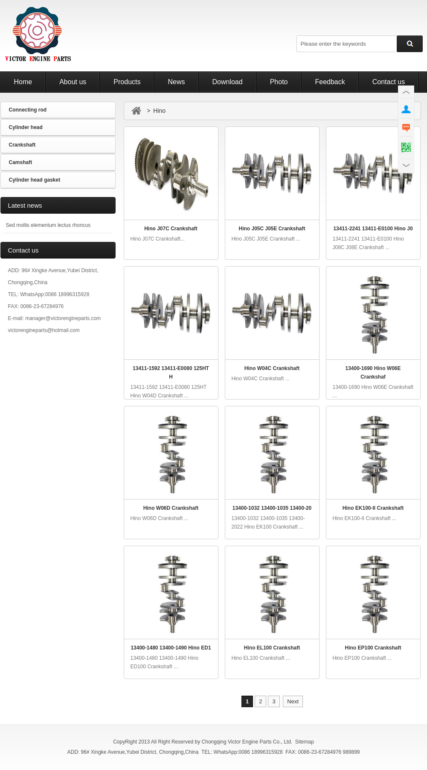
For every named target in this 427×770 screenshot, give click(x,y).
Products (126, 81)
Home (23, 81)
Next (293, 701)
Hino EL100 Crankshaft (272, 648)
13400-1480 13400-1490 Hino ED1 (171, 648)
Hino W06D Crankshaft (170, 508)
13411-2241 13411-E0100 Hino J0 (372, 229)
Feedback (330, 81)
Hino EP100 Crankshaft (373, 648)
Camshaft (20, 162)
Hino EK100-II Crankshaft (373, 508)
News (176, 81)
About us (72, 81)
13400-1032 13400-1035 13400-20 (272, 508)
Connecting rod (28, 110)
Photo (279, 81)
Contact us (388, 81)
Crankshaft (22, 145)
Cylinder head (26, 127)
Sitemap (304, 742)
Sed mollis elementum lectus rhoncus (48, 225)
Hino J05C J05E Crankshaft (271, 229)
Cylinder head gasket (35, 180)
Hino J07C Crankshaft (171, 229)
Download (227, 81)
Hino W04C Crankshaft (271, 368)
